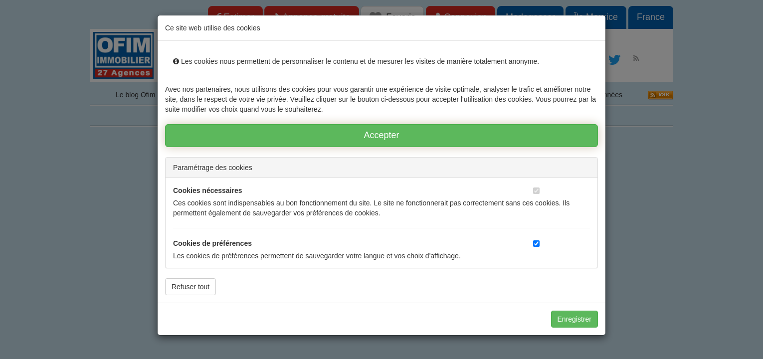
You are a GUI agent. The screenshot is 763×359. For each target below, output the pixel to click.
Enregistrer (574, 319)
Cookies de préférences (212, 243)
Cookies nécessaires (207, 190)
